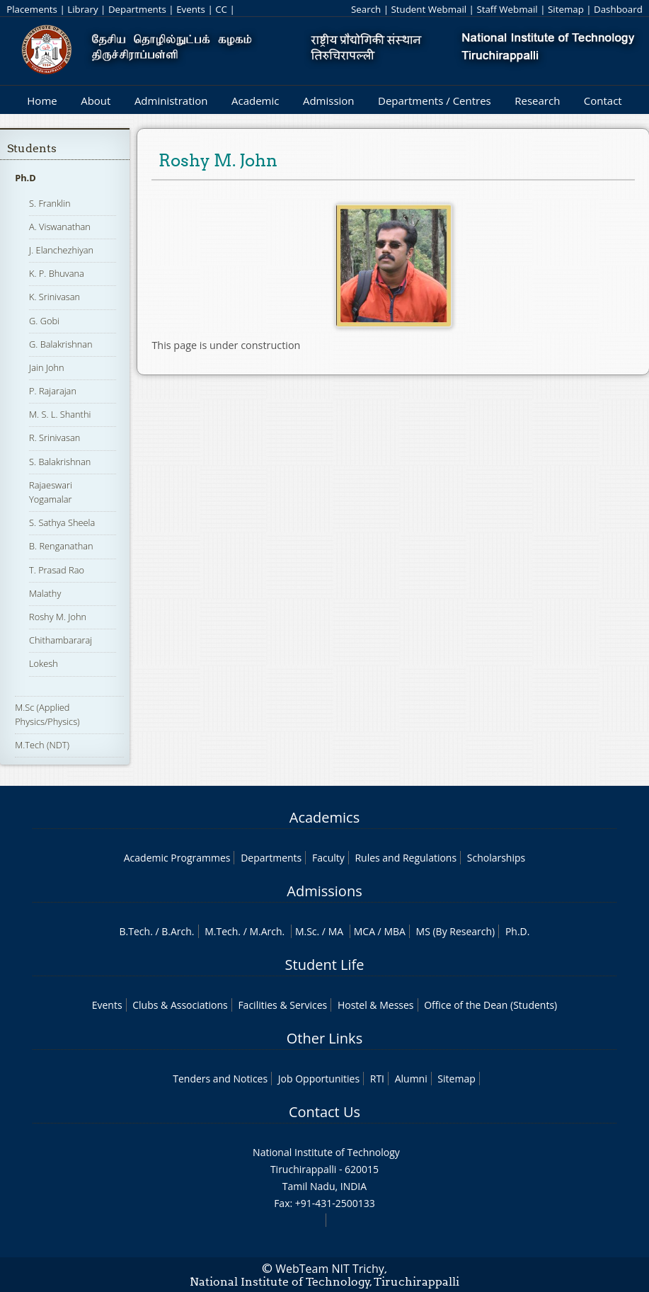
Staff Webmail (506, 9)
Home (42, 100)
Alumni (411, 1078)
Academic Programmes (177, 857)
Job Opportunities (319, 1078)
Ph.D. (517, 931)
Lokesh (43, 663)
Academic (255, 100)
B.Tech (135, 931)
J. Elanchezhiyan (61, 250)
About (95, 100)
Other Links (324, 1038)
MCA (364, 931)
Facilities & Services (282, 1005)
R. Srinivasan (54, 437)
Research (537, 100)
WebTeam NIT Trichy (329, 1268)
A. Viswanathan (60, 226)
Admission (329, 100)
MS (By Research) (455, 931)
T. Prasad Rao (56, 570)
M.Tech (221, 931)
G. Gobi (44, 320)
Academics (324, 817)
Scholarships (496, 857)
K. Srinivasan (54, 296)
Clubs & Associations (180, 1005)
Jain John (46, 367)
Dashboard (618, 9)
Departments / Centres (434, 100)
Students (32, 148)
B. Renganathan (61, 545)
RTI (377, 1078)
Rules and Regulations (405, 857)
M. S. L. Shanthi (60, 414)
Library (82, 9)
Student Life (324, 964)
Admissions (324, 891)
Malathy (45, 593)
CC (221, 9)
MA (335, 931)
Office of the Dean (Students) (490, 1005)
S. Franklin (50, 203)
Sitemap (566, 9)
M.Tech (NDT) (42, 744)
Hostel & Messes (376, 1005)
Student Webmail (428, 9)
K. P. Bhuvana (56, 273)
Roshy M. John (57, 616)
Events (190, 9)
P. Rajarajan (52, 390)
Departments (137, 9)
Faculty (328, 857)
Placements (31, 9)
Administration (171, 100)
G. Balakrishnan (61, 344)
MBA (395, 931)
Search (366, 9)
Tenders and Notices (220, 1078)
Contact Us (324, 1111)
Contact (603, 100)
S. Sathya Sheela (62, 522)
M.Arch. (267, 931)
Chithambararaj (60, 640)
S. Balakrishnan (60, 461)
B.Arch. (177, 931)
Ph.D (25, 177)
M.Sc (306, 931)
